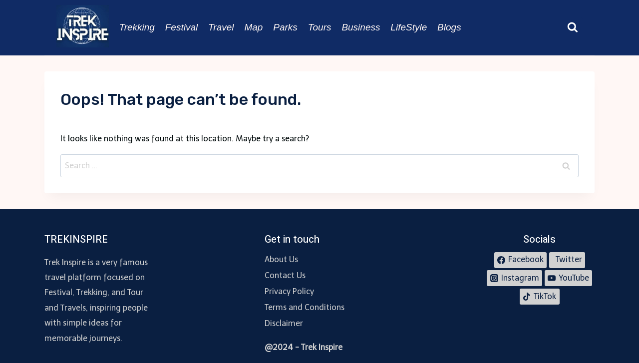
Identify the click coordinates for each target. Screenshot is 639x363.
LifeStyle (408, 27)
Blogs (449, 27)
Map (253, 27)
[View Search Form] (573, 27)
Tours (319, 27)
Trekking (136, 27)
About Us (281, 259)
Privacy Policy (289, 291)
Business (360, 27)
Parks (285, 27)
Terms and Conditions (304, 307)
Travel (221, 27)
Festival (181, 27)
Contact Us (285, 275)
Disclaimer (284, 323)
